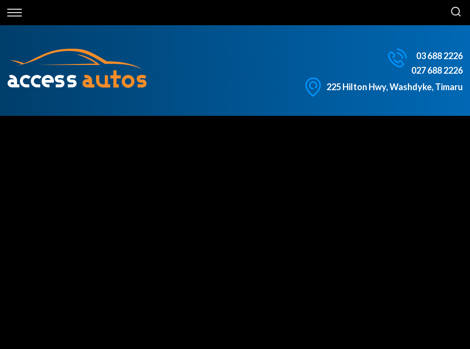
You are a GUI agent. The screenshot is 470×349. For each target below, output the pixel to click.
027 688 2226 (437, 70)
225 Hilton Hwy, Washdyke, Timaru (394, 86)
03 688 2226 (439, 55)
